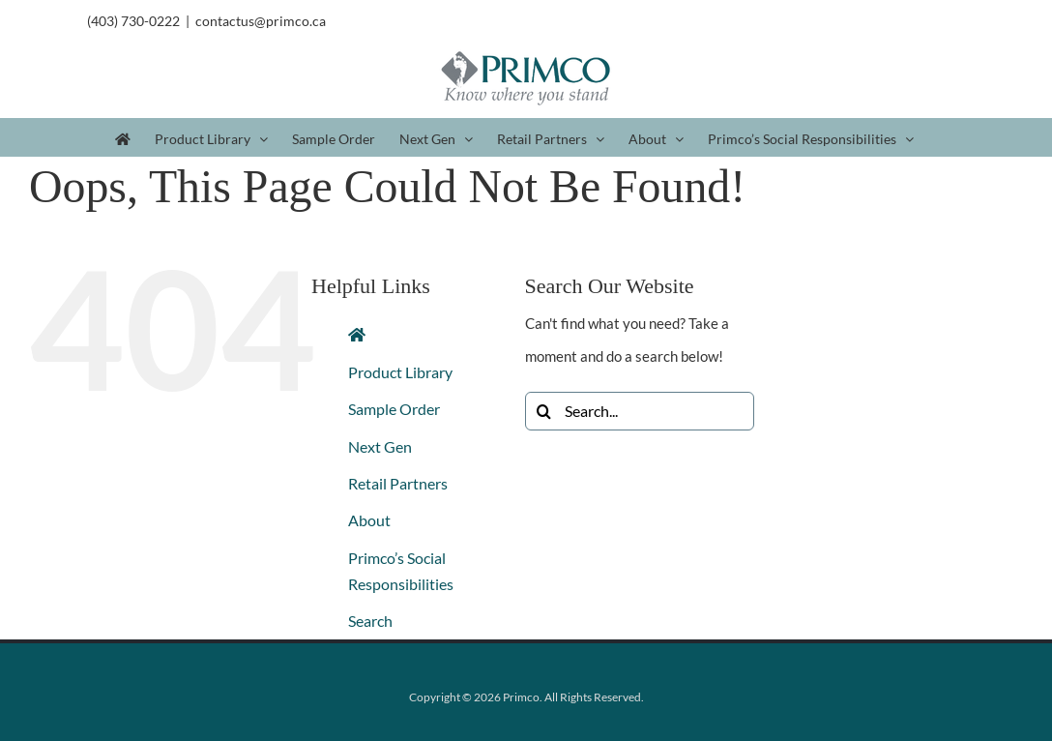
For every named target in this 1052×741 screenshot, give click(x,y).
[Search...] (639, 411)
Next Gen (380, 446)
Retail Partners (398, 483)
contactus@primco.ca (260, 21)
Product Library (400, 372)
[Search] (544, 411)
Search (370, 620)
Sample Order (394, 409)
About (369, 520)
